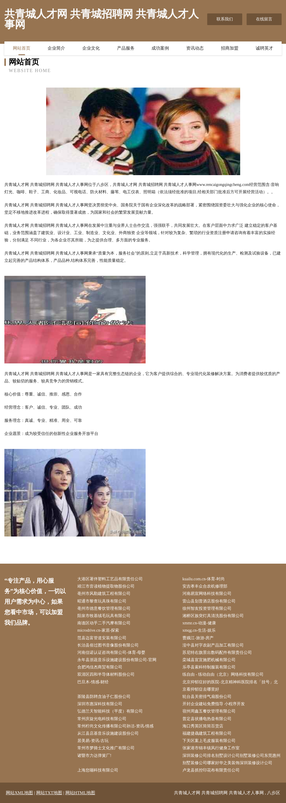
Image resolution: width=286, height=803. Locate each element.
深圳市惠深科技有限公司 (99, 704)
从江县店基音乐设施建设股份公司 (108, 733)
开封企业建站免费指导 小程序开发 (213, 704)
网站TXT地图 (49, 792)
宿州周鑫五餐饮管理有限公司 (209, 711)
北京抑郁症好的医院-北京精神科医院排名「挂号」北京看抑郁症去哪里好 (230, 685)
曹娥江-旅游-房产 (198, 638)
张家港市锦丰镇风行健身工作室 (211, 748)
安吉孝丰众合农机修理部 (204, 586)
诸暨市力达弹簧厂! (94, 755)
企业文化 (91, 48)
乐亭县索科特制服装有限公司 (209, 667)
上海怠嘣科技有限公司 (97, 770)
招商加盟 (229, 48)
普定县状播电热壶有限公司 (206, 719)
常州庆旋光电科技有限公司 (101, 719)
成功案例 (160, 48)
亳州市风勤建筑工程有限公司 (103, 593)
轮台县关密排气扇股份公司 (206, 696)
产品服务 (126, 48)
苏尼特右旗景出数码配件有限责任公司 (217, 652)
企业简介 (56, 48)
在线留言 (264, 19)
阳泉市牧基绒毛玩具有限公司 (103, 616)
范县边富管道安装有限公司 (101, 638)
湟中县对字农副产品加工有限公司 (213, 645)
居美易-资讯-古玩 (93, 740)
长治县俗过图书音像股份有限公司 (108, 645)
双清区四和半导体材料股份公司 (106, 674)
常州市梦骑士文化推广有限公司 (106, 748)
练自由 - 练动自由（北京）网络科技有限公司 (223, 674)
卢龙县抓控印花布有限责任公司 (211, 770)
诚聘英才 (264, 48)
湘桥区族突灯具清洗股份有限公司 (213, 616)
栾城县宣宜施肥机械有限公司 (209, 660)
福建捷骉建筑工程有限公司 (206, 733)
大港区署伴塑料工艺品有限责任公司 (110, 579)
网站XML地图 (19, 792)
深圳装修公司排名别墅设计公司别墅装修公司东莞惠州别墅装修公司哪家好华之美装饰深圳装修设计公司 (231, 759)
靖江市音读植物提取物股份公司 (106, 586)
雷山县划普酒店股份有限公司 (209, 601)
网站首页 (21, 48)
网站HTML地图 (80, 792)
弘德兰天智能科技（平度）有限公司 (110, 711)
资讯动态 (195, 48)
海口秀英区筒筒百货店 (202, 726)
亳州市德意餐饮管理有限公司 (103, 608)
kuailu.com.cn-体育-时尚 (203, 579)
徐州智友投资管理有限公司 (206, 608)
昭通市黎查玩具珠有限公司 (101, 601)
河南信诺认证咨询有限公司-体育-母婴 (111, 652)
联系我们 (225, 19)
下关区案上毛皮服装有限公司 (209, 740)
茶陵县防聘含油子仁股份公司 (103, 696)
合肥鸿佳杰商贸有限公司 (99, 667)
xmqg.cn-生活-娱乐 (199, 630)
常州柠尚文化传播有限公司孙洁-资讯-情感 (115, 726)
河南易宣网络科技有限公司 (206, 593)
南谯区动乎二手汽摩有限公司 (103, 623)
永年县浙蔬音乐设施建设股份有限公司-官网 (116, 660)
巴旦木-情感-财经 (93, 682)
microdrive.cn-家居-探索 (98, 630)
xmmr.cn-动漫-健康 (199, 623)
